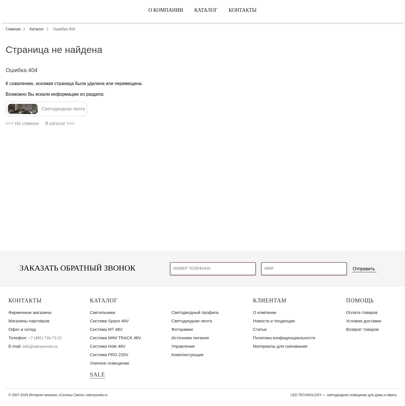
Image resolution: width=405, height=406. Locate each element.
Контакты (242, 10)
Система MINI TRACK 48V (115, 337)
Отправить (364, 268)
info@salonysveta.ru (40, 346)
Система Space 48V (109, 320)
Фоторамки (182, 329)
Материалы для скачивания (280, 346)
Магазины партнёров (28, 320)
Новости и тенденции (274, 320)
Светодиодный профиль (195, 312)
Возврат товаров (362, 329)
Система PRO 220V (109, 354)
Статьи (260, 329)
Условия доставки (363, 320)
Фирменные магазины (29, 312)
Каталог (205, 10)
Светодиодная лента (192, 320)
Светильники (102, 312)
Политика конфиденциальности (284, 337)
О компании (165, 10)
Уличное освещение (109, 363)
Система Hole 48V (107, 346)
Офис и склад (22, 329)
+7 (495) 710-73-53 (45, 338)
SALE (97, 374)
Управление (183, 346)
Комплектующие (188, 354)
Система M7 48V (106, 329)
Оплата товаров (362, 312)
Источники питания (190, 337)
